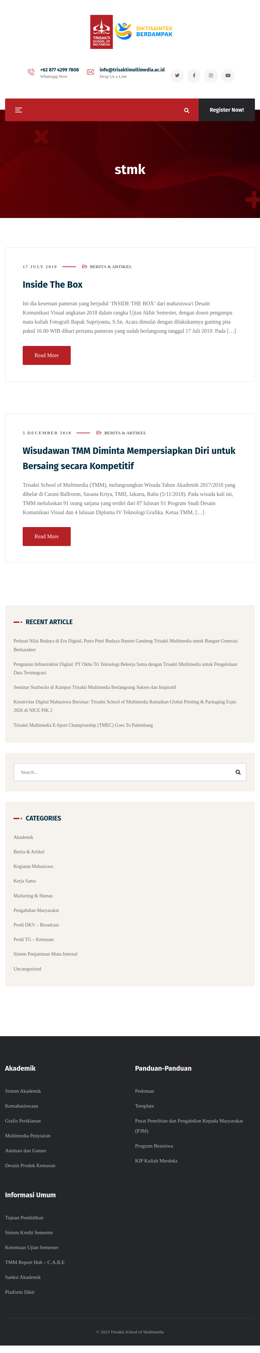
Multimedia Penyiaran (27, 1143)
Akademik (23, 840)
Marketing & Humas (33, 898)
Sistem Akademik (23, 1098)
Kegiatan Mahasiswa (33, 869)
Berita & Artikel (111, 270)
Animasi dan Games (25, 1158)
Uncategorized (27, 972)
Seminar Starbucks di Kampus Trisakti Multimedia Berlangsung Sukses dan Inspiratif (95, 690)
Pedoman (144, 1098)
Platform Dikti (20, 1299)
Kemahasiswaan (21, 1113)
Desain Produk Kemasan (30, 1173)
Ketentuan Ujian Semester (31, 1255)
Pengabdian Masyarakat (36, 913)
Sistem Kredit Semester (29, 1240)
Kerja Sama (25, 884)
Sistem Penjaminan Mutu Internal (46, 957)
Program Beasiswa (154, 1153)
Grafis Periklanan (23, 1128)
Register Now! (227, 110)
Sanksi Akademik (23, 1284)
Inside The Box (56, 288)
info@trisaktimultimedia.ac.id (128, 70)
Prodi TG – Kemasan (33, 942)
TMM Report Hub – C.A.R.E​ (35, 1269)
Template (144, 1113)
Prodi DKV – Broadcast (36, 928)
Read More (47, 359)
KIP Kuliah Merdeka (156, 1168)
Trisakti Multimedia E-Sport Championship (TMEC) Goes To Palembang (83, 728)
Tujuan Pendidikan (24, 1225)
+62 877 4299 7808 (56, 70)
